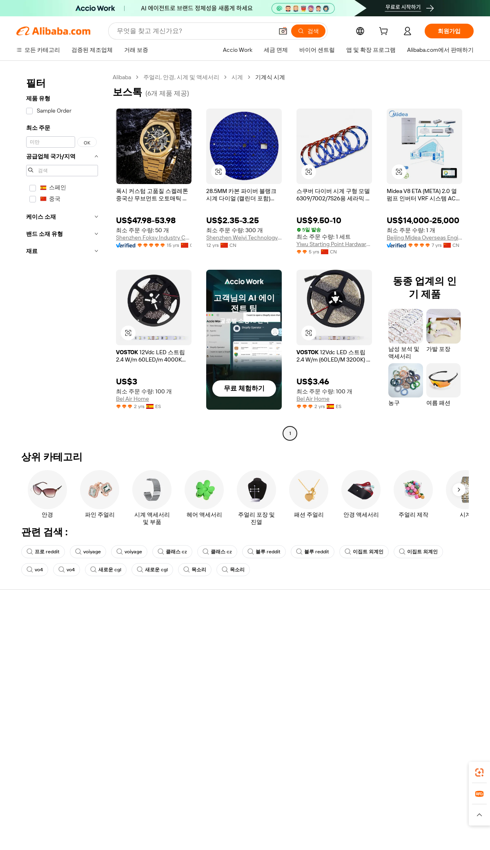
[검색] (308, 31)
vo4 (35, 569)
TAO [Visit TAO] (319, 806)
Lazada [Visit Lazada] (256, 806)
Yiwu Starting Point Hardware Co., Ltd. (334, 244)
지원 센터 (28, 627)
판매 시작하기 (316, 627)
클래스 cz (172, 551)
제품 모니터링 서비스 (137, 673)
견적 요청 (216, 627)
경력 (397, 673)
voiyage (88, 551)
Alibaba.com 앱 (261, 770)
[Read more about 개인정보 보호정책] (293, 818)
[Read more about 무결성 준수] (368, 818)
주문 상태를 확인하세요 (46, 658)
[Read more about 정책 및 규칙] (122, 818)
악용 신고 (28, 689)
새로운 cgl (105, 569)
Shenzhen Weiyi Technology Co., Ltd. (244, 237)
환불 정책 (122, 642)
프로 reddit (43, 551)
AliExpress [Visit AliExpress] (118, 806)
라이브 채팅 (31, 642)
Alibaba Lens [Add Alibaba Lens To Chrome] (61, 770)
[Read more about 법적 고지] (155, 818)
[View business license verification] (315, 834)
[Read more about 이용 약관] (335, 818)
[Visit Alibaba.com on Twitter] (420, 706)
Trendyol (343, 806)
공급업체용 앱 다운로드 (328, 689)
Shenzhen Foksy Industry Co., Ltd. (154, 237)
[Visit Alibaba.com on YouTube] (444, 706)
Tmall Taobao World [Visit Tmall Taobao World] (193, 806)
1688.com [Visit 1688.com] (150, 806)
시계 (237, 77)
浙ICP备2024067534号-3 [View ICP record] (442, 834)
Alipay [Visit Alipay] (233, 806)
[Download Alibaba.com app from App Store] (385, 770)
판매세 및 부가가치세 (231, 642)
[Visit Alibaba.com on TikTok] (457, 706)
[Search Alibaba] (194, 31)
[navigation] (62, 256)
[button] (283, 31)
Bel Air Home (132, 398)
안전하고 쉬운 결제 (134, 627)
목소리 (194, 569)
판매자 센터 (313, 642)
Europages (374, 806)
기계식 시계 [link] (270, 77)
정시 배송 (122, 658)
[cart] (385, 32)
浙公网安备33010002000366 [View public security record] (361, 834)
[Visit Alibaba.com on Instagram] (432, 706)
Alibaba (122, 77)
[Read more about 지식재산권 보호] (242, 818)
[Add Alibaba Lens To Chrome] (126, 770)
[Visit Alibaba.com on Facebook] (395, 706)
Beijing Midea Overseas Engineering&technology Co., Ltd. (424, 237)
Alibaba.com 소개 (414, 627)
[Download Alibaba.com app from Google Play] (446, 770)
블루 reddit (264, 551)
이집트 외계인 (364, 551)
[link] (479, 772)
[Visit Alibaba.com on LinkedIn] (408, 706)
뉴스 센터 (404, 658)
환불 (22, 673)
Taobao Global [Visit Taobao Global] (289, 806)
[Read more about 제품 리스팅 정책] (195, 818)
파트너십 (309, 673)
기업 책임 (404, 642)
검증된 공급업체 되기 (325, 658)
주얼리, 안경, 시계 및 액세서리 (181, 77)
